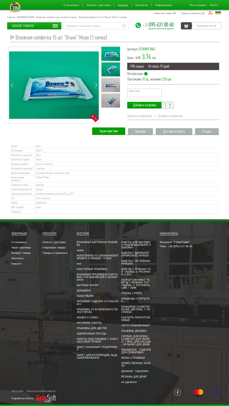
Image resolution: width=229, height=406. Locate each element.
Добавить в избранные (139, 116)
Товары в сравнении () (192, 13)
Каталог (123, 5)
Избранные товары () (165, 13)
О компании (71, 5)
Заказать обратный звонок (161, 29)
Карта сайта (17, 391)
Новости (17, 263)
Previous (12, 85)
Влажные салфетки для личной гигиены (56, 17)
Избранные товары (53, 247)
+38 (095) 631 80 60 (180, 246)
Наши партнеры (21, 247)
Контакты (141, 5)
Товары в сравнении (55, 252)
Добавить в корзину (144, 105)
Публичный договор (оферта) (40, 391)
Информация (163, 5)
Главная (11, 17)
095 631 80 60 (158, 24)
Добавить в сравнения (170, 116)
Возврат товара (21, 252)
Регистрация (198, 5)
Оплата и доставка (98, 5)
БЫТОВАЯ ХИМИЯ (25, 17)
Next (96, 85)
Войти (214, 5)
